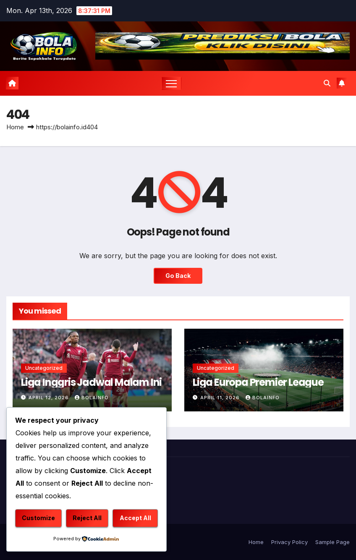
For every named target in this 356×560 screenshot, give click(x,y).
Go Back (178, 275)
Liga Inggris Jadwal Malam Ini (91, 382)
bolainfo (92, 397)
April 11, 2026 (220, 397)
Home (15, 127)
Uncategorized (44, 368)
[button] (327, 83)
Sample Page (332, 542)
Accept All (135, 517)
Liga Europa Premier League (258, 382)
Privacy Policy (289, 542)
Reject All (87, 517)
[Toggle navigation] (171, 83)
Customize (38, 517)
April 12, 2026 (50, 397)
